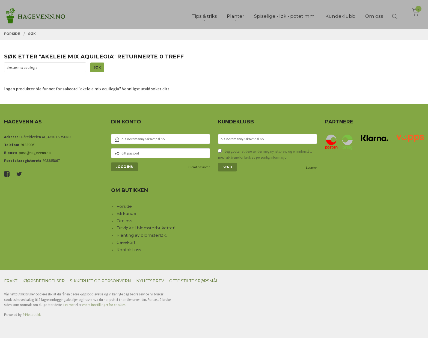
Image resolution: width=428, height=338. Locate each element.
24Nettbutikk (31, 314)
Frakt (10, 280)
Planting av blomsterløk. (142, 235)
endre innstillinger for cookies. (104, 305)
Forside (124, 206)
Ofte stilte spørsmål (193, 280)
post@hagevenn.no (35, 152)
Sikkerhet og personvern (100, 280)
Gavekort (126, 242)
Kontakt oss (129, 249)
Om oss (124, 220)
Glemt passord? (199, 167)
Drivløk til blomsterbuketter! (146, 227)
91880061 (28, 144)
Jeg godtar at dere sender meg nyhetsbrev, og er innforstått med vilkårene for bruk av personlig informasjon (265, 154)
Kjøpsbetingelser (43, 280)
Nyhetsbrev (150, 280)
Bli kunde (126, 213)
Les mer (311, 167)
